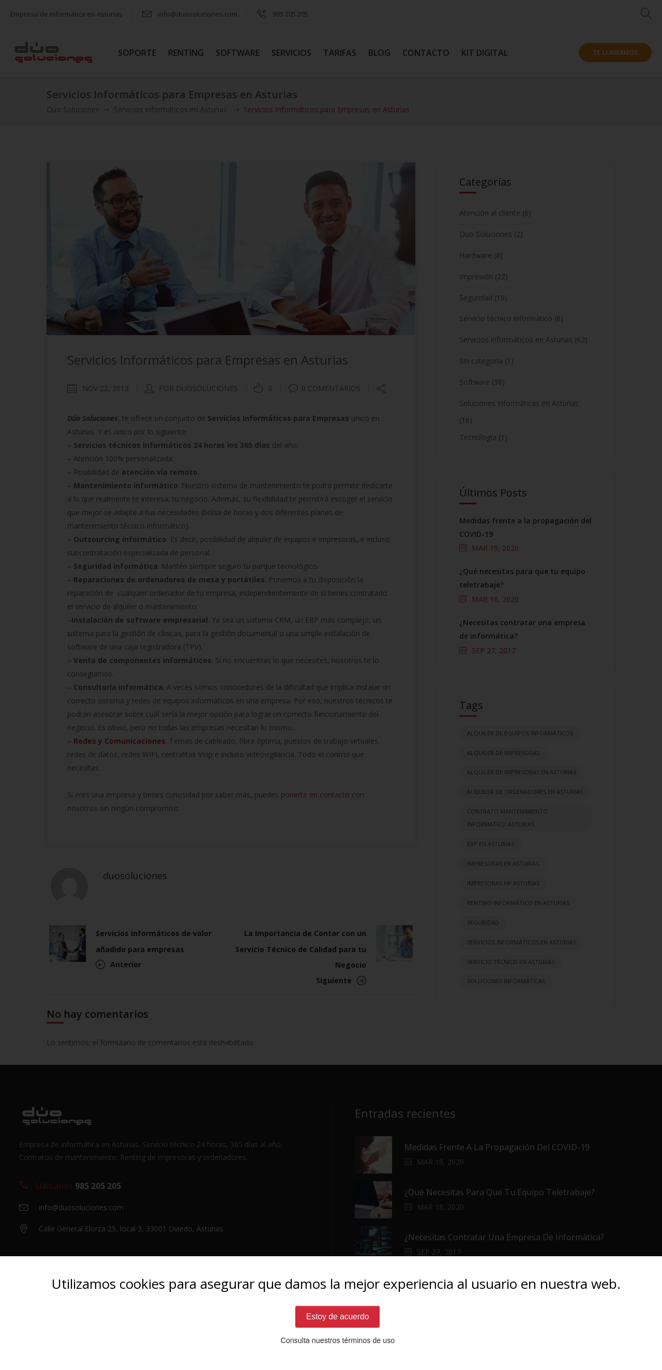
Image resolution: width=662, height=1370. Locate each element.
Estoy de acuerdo (337, 1316)
